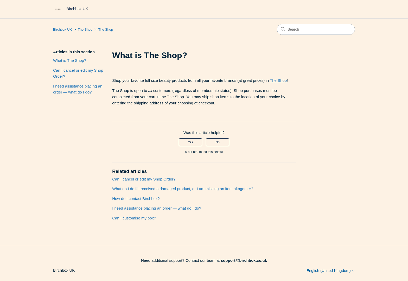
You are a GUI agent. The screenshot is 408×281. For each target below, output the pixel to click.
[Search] (316, 29)
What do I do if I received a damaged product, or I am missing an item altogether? (182, 188)
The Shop (85, 29)
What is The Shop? (69, 60)
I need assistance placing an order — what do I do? (77, 89)
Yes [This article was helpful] (190, 142)
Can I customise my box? (134, 218)
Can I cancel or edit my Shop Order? (78, 73)
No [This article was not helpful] (217, 142)
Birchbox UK (62, 29)
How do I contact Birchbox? (136, 198)
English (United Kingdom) (331, 270)
